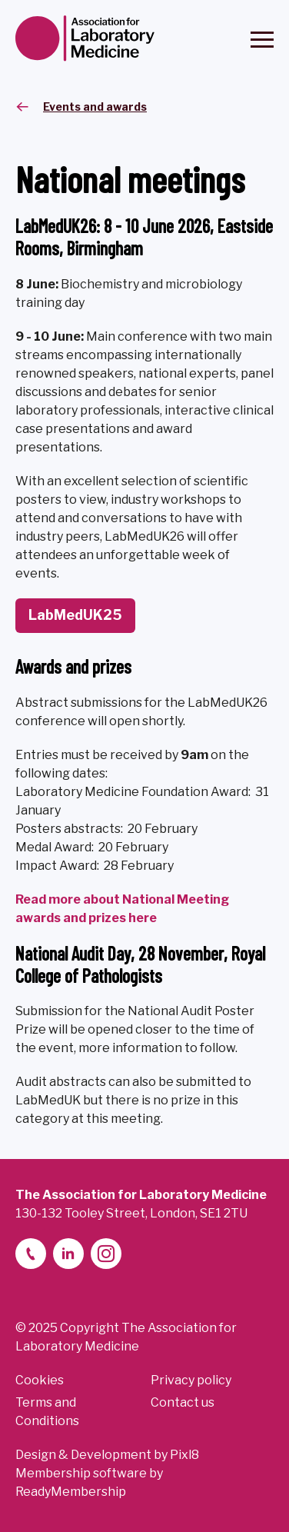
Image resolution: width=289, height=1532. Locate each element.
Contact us (182, 1402)
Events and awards (95, 106)
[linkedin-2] (68, 1253)
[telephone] (30, 1253)
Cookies (39, 1380)
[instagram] (106, 1253)
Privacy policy (191, 1380)
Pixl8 (184, 1454)
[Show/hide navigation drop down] (262, 40)
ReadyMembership (70, 1491)
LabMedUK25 (75, 615)
